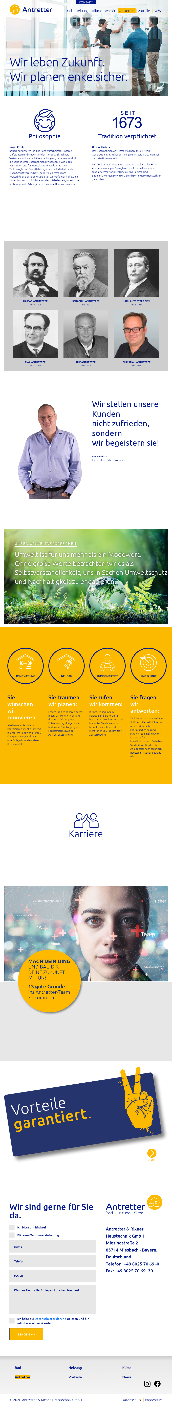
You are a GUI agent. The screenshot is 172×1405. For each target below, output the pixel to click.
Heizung (82, 10)
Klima (96, 10)
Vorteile (144, 10)
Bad (69, 10)
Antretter (126, 10)
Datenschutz (132, 1400)
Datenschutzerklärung (50, 1319)
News (158, 10)
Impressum (153, 1400)
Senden (26, 1334)
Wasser (109, 10)
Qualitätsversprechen (151, 1155)
